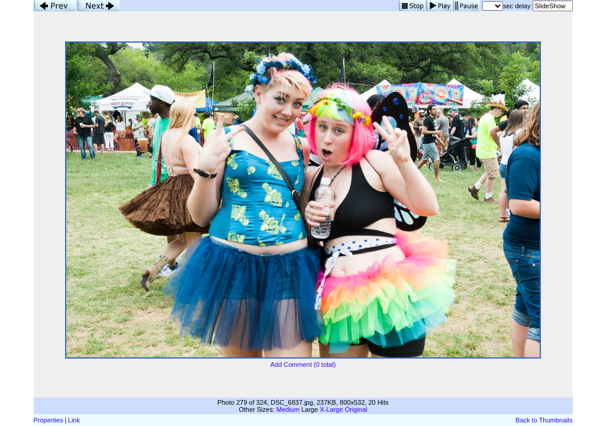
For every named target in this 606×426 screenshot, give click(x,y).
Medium (287, 409)
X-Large (331, 409)
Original (356, 409)
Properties (48, 420)
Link (74, 420)
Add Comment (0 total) (303, 364)
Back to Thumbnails (543, 420)
